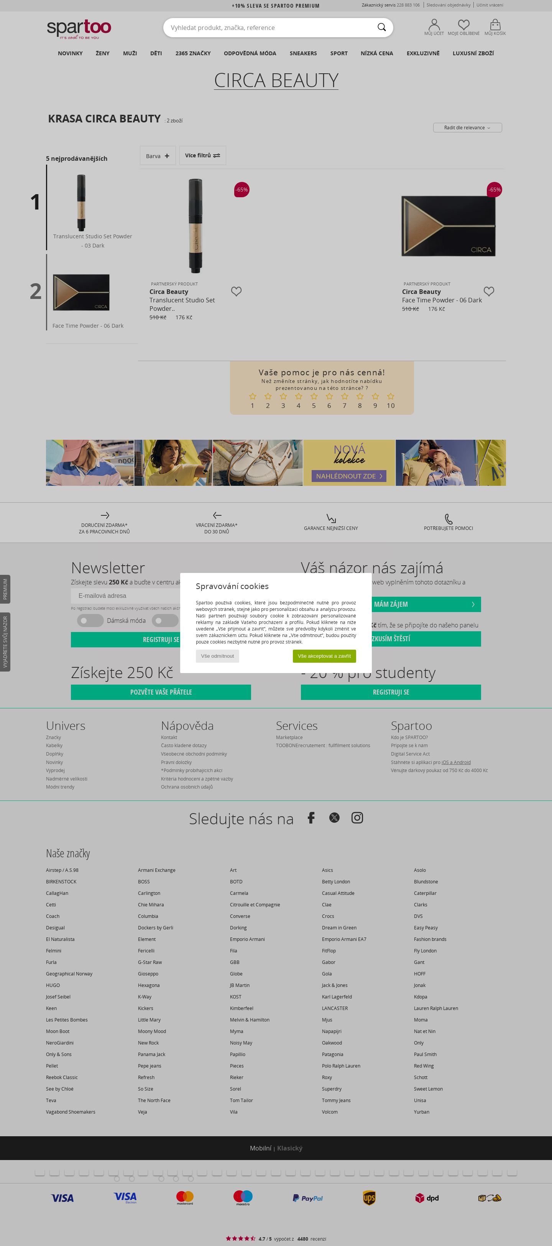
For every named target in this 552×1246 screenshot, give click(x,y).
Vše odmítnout (217, 656)
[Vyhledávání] (381, 27)
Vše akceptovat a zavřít (324, 656)
